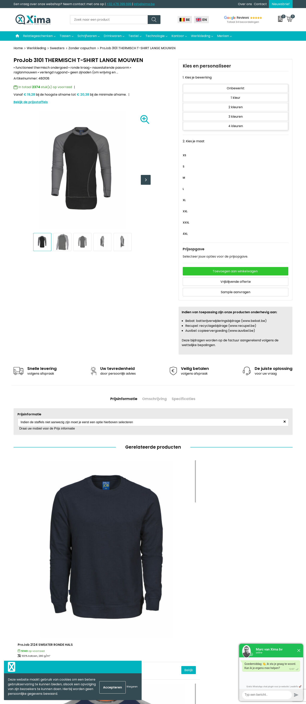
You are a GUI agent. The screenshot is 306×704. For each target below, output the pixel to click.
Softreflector (168, 600)
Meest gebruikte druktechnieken (114, 612)
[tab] (122, 397)
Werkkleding (200, 36)
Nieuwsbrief (281, 4)
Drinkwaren (113, 36)
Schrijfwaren (87, 36)
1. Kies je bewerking (197, 77)
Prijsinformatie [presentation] (122, 397)
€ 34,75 (25, 551)
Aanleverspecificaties (105, 624)
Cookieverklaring (240, 594)
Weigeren (132, 686)
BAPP (93, 642)
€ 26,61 (233, 551)
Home (18, 48)
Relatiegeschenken (38, 36)
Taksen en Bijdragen (104, 618)
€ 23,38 (164, 551)
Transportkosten (102, 636)
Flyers (93, 606)
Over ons (245, 4)
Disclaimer (235, 600)
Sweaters (57, 48)
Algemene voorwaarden (246, 588)
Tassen (65, 36)
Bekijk (71, 551)
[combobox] (109, 19)
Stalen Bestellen (101, 630)
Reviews (243, 17)
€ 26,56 (94, 551)
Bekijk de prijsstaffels (31, 102)
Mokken (164, 594)
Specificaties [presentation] (185, 397)
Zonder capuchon (82, 48)
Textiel (133, 36)
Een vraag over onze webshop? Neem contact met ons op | (60, 4)
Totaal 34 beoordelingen (243, 22)
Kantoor (177, 36)
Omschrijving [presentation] (154, 397)
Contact (260, 4)
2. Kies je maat (194, 141)
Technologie (155, 36)
